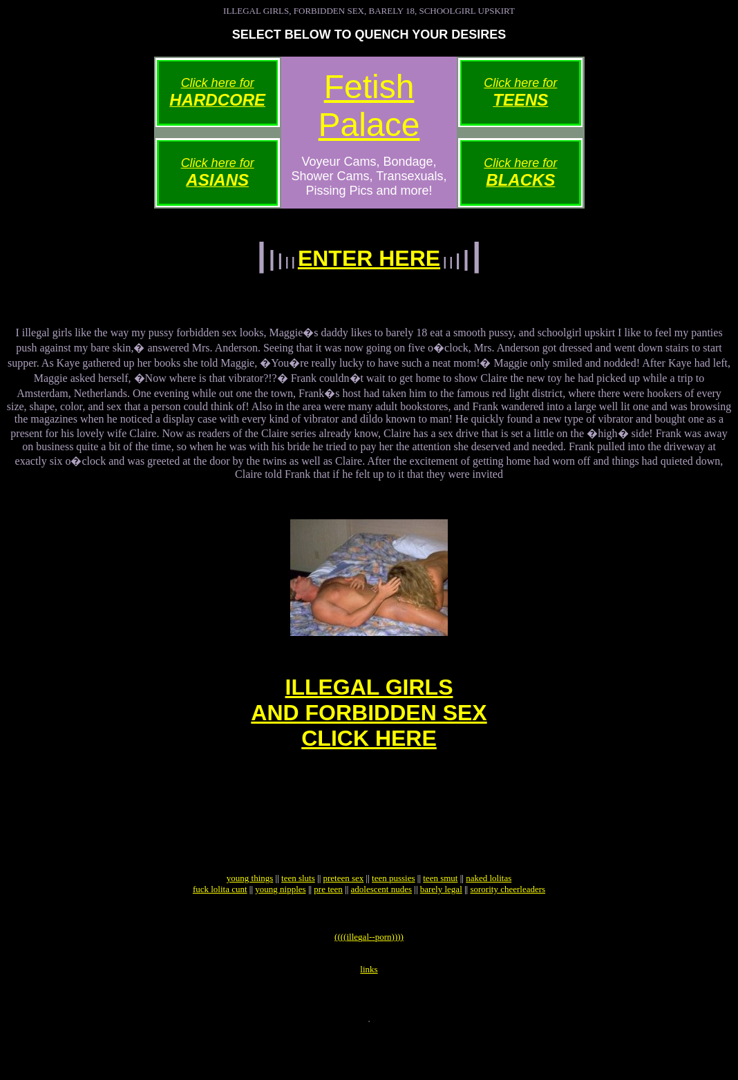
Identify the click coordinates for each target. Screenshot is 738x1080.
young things (250, 913)
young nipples (280, 924)
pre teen (328, 924)
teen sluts (298, 913)
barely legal (441, 924)
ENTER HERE (369, 258)
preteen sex (343, 913)
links (368, 1012)
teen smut (440, 913)
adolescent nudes (381, 924)
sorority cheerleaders (507, 924)
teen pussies (393, 913)
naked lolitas (488, 913)
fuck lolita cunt (220, 924)
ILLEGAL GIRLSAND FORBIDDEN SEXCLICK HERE (368, 727)
